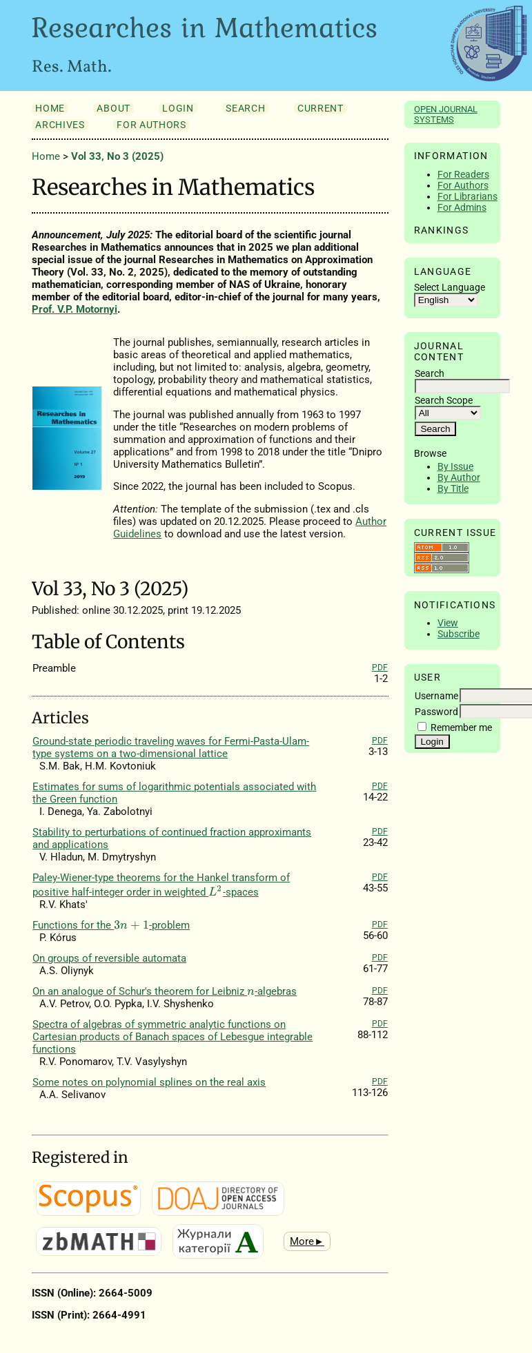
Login (177, 108)
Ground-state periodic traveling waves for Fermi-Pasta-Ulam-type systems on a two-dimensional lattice (170, 747)
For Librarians (467, 196)
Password (436, 711)
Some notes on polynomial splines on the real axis (149, 1082)
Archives (59, 124)
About (113, 108)
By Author (458, 477)
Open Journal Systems (445, 114)
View (447, 622)
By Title (453, 488)
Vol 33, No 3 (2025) (117, 156)
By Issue (455, 466)
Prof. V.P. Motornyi (74, 309)
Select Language (449, 287)
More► (307, 1241)
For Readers (463, 174)
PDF (380, 667)
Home (50, 108)
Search (245, 108)
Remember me (461, 727)
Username (436, 695)
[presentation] (215, 890)
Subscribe (458, 633)
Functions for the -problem (111, 925)
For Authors (463, 185)
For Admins (461, 207)
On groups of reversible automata (109, 958)
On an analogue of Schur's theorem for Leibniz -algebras (164, 991)
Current (320, 108)
